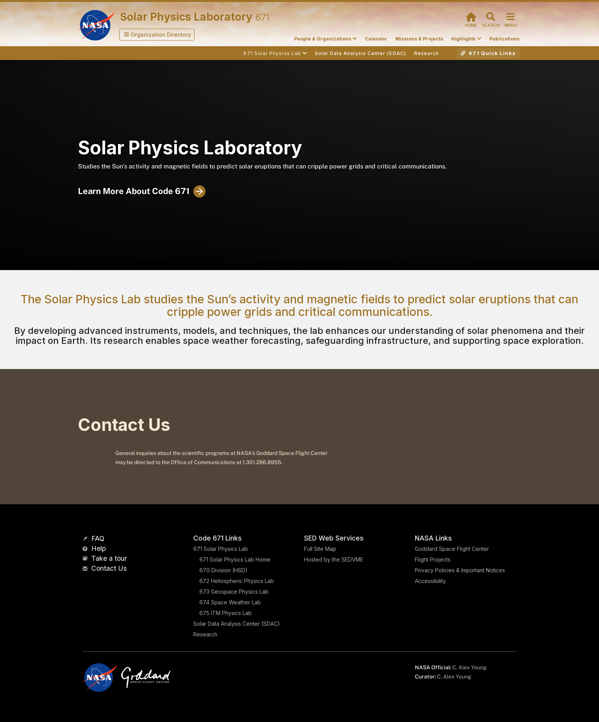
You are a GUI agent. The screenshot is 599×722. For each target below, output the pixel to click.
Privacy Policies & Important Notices (460, 570)
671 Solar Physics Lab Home (234, 559)
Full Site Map (320, 549)
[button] (157, 34)
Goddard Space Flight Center (452, 549)
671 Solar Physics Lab (220, 549)
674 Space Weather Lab (230, 602)
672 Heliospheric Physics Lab (236, 581)
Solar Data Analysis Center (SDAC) (236, 623)
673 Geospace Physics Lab (234, 591)
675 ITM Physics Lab (225, 613)
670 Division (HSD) (223, 570)
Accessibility (430, 581)
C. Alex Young (469, 667)
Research (205, 634)
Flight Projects (432, 559)
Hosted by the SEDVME (333, 559)
